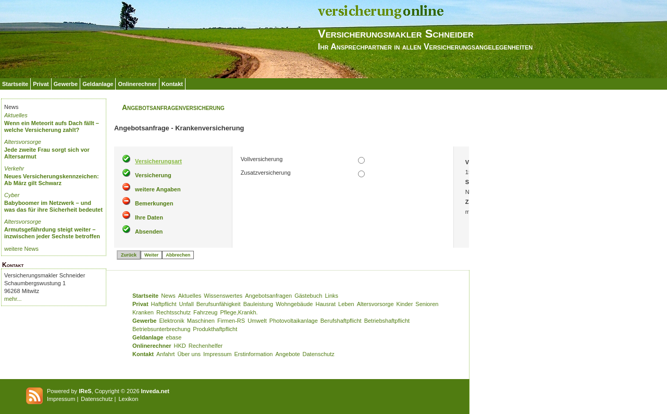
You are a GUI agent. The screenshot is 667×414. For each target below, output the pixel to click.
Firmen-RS (231, 321)
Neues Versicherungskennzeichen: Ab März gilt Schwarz (51, 179)
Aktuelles (16, 115)
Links (331, 296)
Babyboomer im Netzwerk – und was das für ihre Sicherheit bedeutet (53, 206)
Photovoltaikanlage (293, 321)
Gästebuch (308, 296)
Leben (346, 304)
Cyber (11, 195)
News (168, 296)
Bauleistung (258, 304)
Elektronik (171, 321)
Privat (41, 84)
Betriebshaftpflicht (387, 321)
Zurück (129, 255)
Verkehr (14, 168)
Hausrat (326, 304)
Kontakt (172, 84)
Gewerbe (66, 84)
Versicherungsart (158, 161)
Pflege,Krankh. (239, 312)
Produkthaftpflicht (215, 329)
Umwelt (257, 321)
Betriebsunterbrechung (161, 329)
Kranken (143, 312)
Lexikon (128, 399)
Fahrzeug (205, 312)
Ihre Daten (149, 217)
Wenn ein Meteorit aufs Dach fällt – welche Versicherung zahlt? (51, 126)
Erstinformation (253, 354)
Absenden (149, 231)
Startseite (15, 84)
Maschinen (201, 321)
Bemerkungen (154, 203)
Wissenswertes (223, 296)
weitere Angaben (158, 189)
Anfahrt (165, 354)
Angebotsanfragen (268, 296)
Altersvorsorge (22, 142)
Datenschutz (319, 354)
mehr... (13, 299)
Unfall (186, 304)
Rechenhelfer (206, 346)
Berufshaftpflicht (341, 321)
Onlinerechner (137, 84)
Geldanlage (97, 84)
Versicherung (153, 175)
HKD (180, 346)
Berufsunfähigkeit (218, 304)
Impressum (217, 354)
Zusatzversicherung (266, 172)
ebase (173, 337)
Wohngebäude (294, 304)
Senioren (426, 304)
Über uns (189, 354)
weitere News (21, 249)
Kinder (405, 304)
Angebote (287, 354)
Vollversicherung (262, 159)
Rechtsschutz (173, 312)
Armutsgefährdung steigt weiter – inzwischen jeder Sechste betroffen (52, 232)
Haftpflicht (164, 304)
